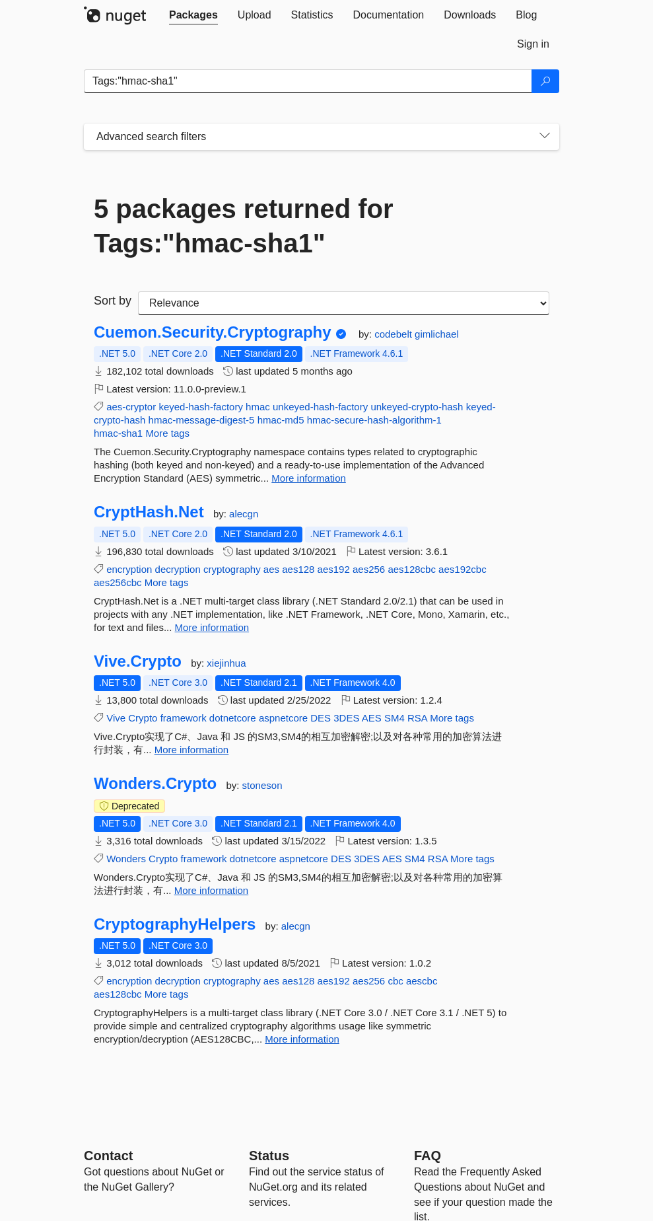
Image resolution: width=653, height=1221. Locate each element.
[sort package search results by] (343, 303)
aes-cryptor (131, 406)
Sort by (112, 300)
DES (320, 717)
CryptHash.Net (149, 512)
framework (183, 717)
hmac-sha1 (118, 433)
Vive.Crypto (138, 661)
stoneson (262, 785)
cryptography (232, 569)
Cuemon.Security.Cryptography (212, 332)
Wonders (126, 858)
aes (271, 569)
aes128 (298, 569)
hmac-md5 (281, 420)
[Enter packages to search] (308, 81)
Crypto (142, 717)
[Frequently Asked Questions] (427, 1155)
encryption (129, 569)
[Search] (545, 81)
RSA (417, 717)
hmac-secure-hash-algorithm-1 (374, 420)
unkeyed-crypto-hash (416, 406)
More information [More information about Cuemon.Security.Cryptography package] (308, 478)
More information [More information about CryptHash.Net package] (212, 627)
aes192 (334, 569)
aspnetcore (283, 717)
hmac (258, 406)
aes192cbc (462, 569)
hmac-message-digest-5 (202, 420)
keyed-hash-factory (200, 406)
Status (269, 1155)
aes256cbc (118, 582)
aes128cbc (412, 569)
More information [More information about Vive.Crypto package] (192, 749)
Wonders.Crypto (155, 783)
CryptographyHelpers (175, 924)
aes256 (369, 569)
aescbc (422, 980)
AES (372, 717)
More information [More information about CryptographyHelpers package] (302, 1039)
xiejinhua (226, 663)
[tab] (193, 15)
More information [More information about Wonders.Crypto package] (211, 890)
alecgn (243, 513)
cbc (395, 980)
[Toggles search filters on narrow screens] (544, 137)
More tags (167, 433)
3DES (346, 717)
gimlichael (437, 334)
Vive (115, 717)
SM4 (394, 717)
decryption (178, 569)
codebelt (394, 334)
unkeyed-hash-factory (320, 406)
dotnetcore (232, 717)
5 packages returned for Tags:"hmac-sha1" (244, 226)
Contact (108, 1155)
